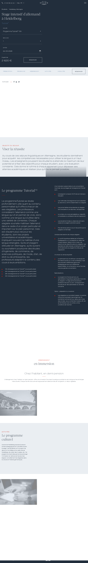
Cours (5, 28)
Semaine (6, 38)
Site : (20, 3)
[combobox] (22, 31)
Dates (5, 47)
